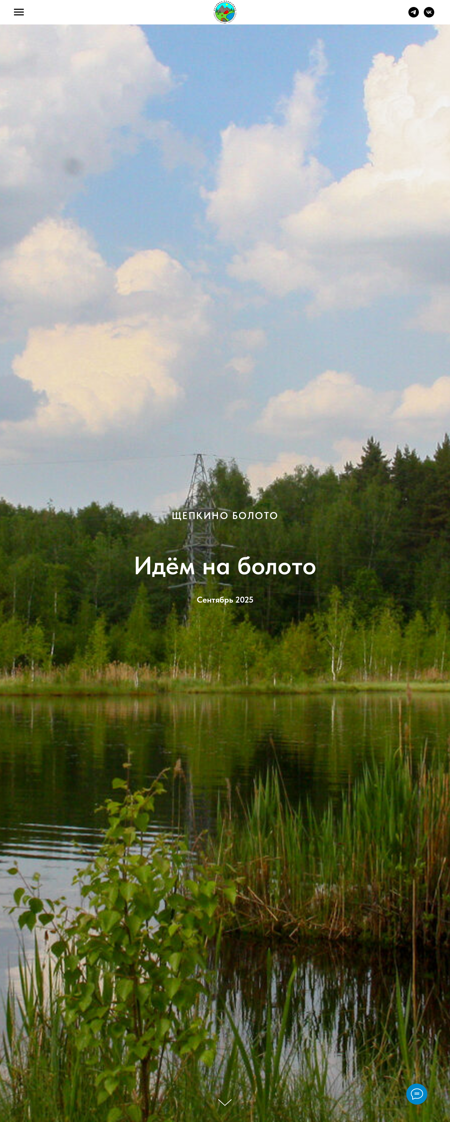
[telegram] (413, 16)
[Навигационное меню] (19, 12)
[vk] (429, 16)
